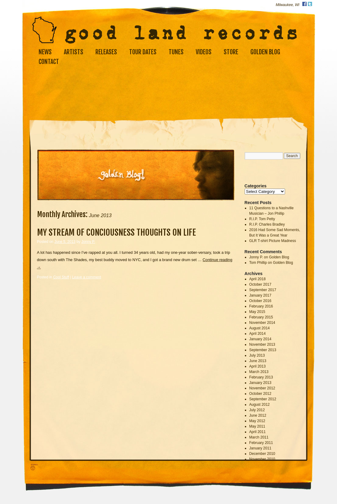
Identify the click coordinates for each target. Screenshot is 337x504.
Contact (49, 62)
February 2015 (261, 317)
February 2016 (261, 306)
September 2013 (262, 350)
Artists (73, 52)
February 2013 (261, 377)
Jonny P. (88, 242)
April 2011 (257, 432)
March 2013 (258, 372)
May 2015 (257, 312)
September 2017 (262, 290)
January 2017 (260, 295)
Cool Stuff (61, 277)
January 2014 (260, 339)
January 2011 (260, 448)
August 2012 (259, 404)
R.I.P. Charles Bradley (267, 224)
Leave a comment (86, 277)
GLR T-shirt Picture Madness (272, 241)
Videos (203, 52)
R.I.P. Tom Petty (262, 219)
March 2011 (258, 437)
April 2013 (257, 366)
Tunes (176, 52)
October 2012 (260, 393)
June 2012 (257, 415)
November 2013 (262, 344)
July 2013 (257, 355)
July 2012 (257, 410)
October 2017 (260, 284)
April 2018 (257, 279)
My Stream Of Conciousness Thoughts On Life (116, 232)
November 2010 (262, 459)
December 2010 (262, 454)
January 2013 (260, 383)
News (45, 52)
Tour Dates (142, 52)
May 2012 (257, 421)
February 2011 (261, 443)
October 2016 (260, 301)
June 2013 (257, 361)
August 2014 (259, 328)
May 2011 (257, 426)
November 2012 (262, 388)
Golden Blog (265, 52)
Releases (106, 52)
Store (231, 52)
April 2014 (257, 333)
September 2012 (262, 399)
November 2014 (262, 323)
